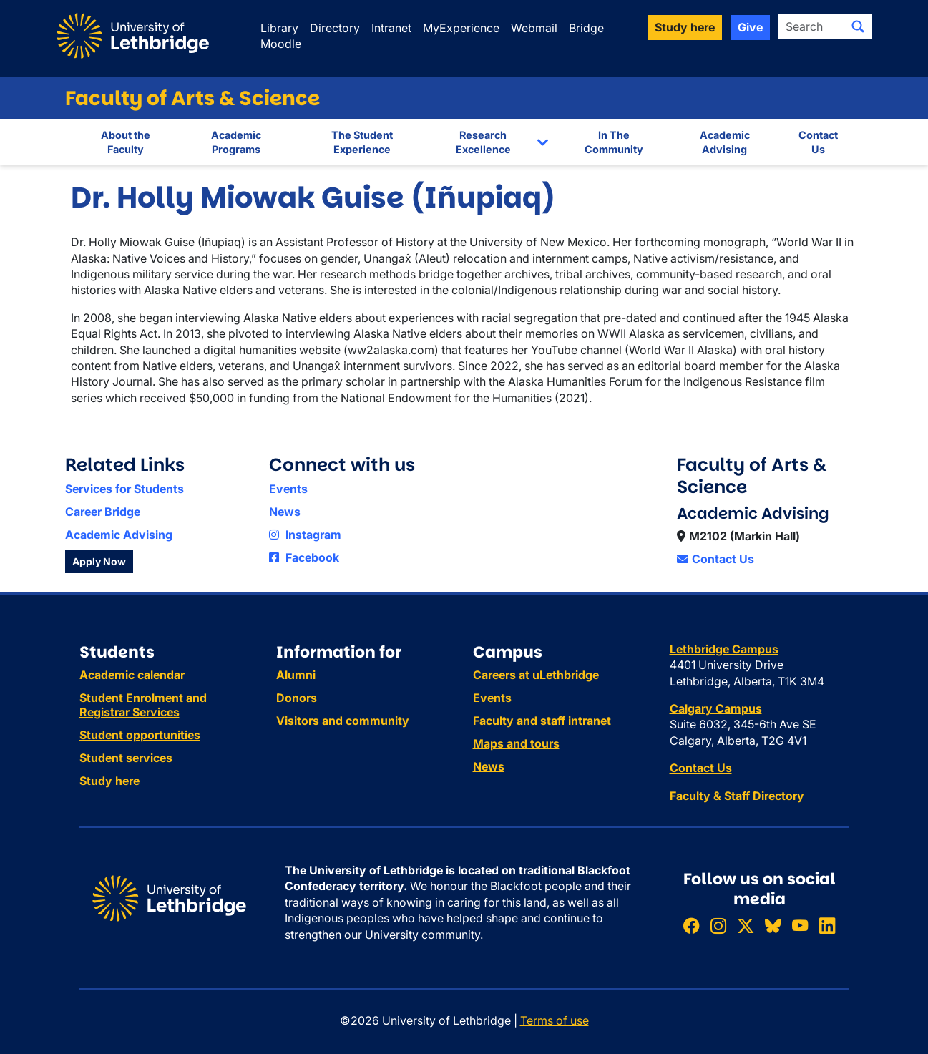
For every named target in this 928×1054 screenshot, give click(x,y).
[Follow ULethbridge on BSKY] (772, 925)
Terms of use (554, 1020)
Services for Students (124, 489)
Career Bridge (102, 511)
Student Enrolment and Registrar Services (143, 705)
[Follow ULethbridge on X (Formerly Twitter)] (745, 925)
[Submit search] (858, 26)
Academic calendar (132, 675)
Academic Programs (236, 142)
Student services (125, 758)
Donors (296, 698)
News (285, 511)
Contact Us (818, 142)
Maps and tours (516, 743)
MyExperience (461, 28)
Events (288, 489)
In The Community (614, 142)
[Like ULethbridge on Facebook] (691, 925)
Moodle (280, 43)
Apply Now (99, 561)
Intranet (391, 28)
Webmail (534, 28)
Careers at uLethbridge (536, 675)
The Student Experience (362, 142)
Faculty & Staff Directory (737, 796)
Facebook (304, 557)
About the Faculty (125, 142)
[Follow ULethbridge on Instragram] (718, 925)
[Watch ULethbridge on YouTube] (799, 925)
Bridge (586, 28)
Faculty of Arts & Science (192, 98)
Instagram (305, 534)
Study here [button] (685, 27)
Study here (109, 781)
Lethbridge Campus (724, 649)
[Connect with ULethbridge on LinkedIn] (827, 925)
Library (279, 28)
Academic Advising (725, 142)
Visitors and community (342, 720)
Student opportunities (139, 735)
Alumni (296, 675)
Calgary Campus (716, 708)
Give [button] (750, 27)
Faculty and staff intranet (542, 720)
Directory (335, 28)
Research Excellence (483, 142)
